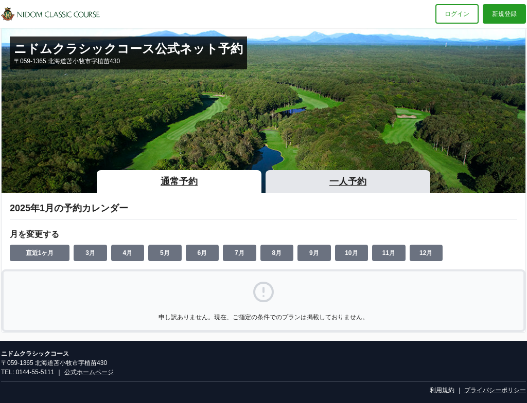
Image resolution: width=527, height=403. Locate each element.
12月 (425, 253)
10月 (351, 253)
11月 (388, 253)
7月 (239, 253)
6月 (202, 253)
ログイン (457, 13)
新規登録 (504, 13)
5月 (165, 253)
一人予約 (347, 181)
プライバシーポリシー (495, 390)
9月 (314, 253)
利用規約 (442, 390)
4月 (128, 253)
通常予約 (179, 181)
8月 (277, 253)
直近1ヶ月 (40, 253)
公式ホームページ (89, 372)
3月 (90, 253)
